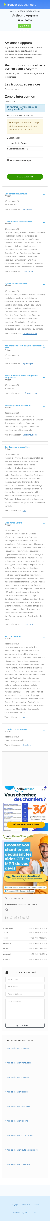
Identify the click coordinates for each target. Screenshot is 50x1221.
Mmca (25, 717)
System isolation (30, 333)
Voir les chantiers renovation (18, 1062)
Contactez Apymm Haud (25, 972)
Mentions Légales (20, 1212)
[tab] (25, 194)
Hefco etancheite (30, 393)
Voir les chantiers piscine (16, 1121)
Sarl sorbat (27, 209)
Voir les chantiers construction (19, 1135)
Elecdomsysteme (30, 435)
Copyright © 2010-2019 (20, 1204)
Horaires (25, 964)
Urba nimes (28, 624)
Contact (34, 1212)
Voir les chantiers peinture (17, 1048)
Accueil (13, 11)
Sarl (24, 510)
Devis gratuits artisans (30, 11)
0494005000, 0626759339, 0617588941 (21, 904)
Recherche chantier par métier (20, 1040)
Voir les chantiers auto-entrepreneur (21, 1150)
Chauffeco (27, 745)
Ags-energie (28, 363)
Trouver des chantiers (20, 4)
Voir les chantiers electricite (17, 1106)
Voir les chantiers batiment (17, 1164)
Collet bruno (28, 271)
